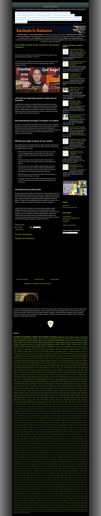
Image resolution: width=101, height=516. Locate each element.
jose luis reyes (58, 491)
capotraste (16, 392)
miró (66, 498)
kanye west (26, 493)
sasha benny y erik (35, 505)
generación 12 (36, 486)
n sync (36, 500)
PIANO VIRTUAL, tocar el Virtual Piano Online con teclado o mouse (76, 89)
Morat (21, 378)
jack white (53, 489)
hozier (28, 425)
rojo (41, 401)
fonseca (67, 353)
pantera (31, 502)
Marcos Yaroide (42, 461)
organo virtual (26, 431)
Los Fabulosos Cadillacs (56, 369)
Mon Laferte (76, 411)
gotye (66, 424)
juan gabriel (65, 349)
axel (87, 351)
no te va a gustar (59, 362)
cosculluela (37, 365)
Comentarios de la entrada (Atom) (41, 283)
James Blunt (39, 452)
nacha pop (66, 399)
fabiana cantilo (33, 424)
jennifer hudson (77, 489)
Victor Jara (59, 363)
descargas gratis (43, 422)
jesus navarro (28, 491)
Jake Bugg (40, 408)
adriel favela (36, 473)
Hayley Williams (45, 450)
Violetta (70, 472)
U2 (54, 346)
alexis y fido (47, 473)
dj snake (60, 392)
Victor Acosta (49, 472)
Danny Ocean (76, 445)
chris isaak (32, 420)
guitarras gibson (17, 395)
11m (68, 436)
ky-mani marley (84, 493)
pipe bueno (61, 502)
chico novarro (26, 420)
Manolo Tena (81, 459)
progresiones (30, 401)
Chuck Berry (59, 406)
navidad (15, 344)
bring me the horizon (28, 365)
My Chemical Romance (29, 388)
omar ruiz (82, 500)
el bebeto (22, 372)
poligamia (66, 502)
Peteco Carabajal (69, 464)
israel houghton (37, 489)
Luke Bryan (53, 459)
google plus (63, 486)
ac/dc (71, 339)
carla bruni (41, 479)
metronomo (24, 399)
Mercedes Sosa (60, 411)
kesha (50, 493)
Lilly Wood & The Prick (82, 456)
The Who (47, 470)
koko (74, 425)
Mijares (83, 461)
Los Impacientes (60, 457)
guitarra (25, 339)
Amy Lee (72, 438)
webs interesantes (47, 511)
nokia (51, 500)
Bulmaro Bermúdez (52, 441)
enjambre (25, 394)
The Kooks (72, 413)
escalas (56, 379)
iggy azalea (32, 425)
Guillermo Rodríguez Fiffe (36, 450)
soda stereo (25, 344)
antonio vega (43, 390)
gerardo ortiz (43, 347)
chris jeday (22, 480)
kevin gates (55, 493)
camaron (86, 477)
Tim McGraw (85, 413)
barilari (17, 477)
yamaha (86, 511)
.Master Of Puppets (29, 369)
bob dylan (79, 390)
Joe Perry (73, 452)
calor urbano (74, 477)
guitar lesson (67, 394)
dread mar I (16, 372)
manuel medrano (43, 367)
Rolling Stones (78, 356)
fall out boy (39, 424)
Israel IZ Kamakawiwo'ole (74, 450)
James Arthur (33, 452)
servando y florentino (20, 507)
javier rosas (63, 489)
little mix (51, 495)
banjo (86, 475)
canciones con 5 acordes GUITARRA (61, 12)
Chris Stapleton (73, 443)
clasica (55, 480)
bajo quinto (71, 475)
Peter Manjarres (77, 464)
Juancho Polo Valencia (74, 454)
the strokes (16, 402)
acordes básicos (17, 390)
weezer (75, 433)
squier (59, 507)
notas (71, 347)
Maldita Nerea (74, 459)
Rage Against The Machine (19, 466)
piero (50, 431)
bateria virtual (47, 370)
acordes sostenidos (65, 415)
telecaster (71, 507)
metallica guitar (16, 498)
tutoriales (85, 342)
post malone (74, 502)
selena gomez (73, 367)
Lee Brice (64, 456)
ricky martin (83, 362)
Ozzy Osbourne (68, 463)
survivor (63, 507)
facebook (66, 484)
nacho (67, 429)
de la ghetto (22, 422)
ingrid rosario (59, 488)
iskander (32, 489)
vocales (40, 511)
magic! (80, 427)
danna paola (16, 422)
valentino (69, 509)
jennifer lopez (85, 489)
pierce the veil (46, 431)
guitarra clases (74, 337)
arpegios (35, 340)
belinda (24, 477)
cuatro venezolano (20, 482)
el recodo (28, 353)
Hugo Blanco (35, 408)
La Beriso (52, 456)
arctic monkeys (63, 355)
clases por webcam (49, 480)
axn (68, 475)
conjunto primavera (74, 420)
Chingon (68, 443)
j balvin (67, 347)
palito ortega (21, 502)
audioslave (56, 417)
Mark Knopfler (46, 411)
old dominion (71, 500)
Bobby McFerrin (41, 406)
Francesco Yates (74, 448)
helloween (74, 379)
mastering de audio (82, 397)
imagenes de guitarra (44, 358)
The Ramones (36, 470)
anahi (18, 417)
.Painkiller (34, 436)
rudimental (15, 505)
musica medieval (23, 500)
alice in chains (60, 473)
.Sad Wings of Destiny (42, 436)
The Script (42, 470)
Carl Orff (71, 441)
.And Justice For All (56, 402)
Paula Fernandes (45, 464)
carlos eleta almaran (56, 479)
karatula (39, 493)
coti (54, 349)
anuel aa (46, 475)
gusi (87, 486)
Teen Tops (79, 468)
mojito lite (75, 498)
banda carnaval (47, 378)
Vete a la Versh (34, 472)
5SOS (23, 355)
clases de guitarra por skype (38, 480)
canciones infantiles (47, 340)
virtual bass (36, 511)
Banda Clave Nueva (49, 440)
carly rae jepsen (65, 479)
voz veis (72, 433)
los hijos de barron (36, 397)
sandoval (61, 431)
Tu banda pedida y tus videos (77, 470)
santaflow (65, 431)
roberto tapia (78, 503)
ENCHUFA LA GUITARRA (50, 7)
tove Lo (46, 509)
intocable (38, 372)
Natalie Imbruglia (43, 463)
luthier (70, 427)
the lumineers (84, 401)
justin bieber (75, 346)
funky (45, 424)
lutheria (21, 229)
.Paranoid (28, 376)
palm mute (27, 502)
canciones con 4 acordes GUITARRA (42, 12)
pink (23, 383)
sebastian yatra (67, 383)
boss (47, 477)
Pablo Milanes (84, 463)
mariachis (30, 374)
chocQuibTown (16, 480)
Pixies (86, 411)
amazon (86, 473)
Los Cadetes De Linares (75, 410)
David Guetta (44, 386)
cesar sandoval (78, 479)
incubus (54, 488)
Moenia (23, 463)
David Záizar (82, 445)
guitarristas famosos (66, 379)
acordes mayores (26, 390)
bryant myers (30, 418)
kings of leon (66, 395)
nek (76, 429)
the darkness (37, 433)
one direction (57, 342)
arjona (15, 340)
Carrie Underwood (22, 443)
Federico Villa (41, 448)
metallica (20, 342)
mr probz (86, 498)
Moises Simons (29, 463)
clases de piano (17, 339)
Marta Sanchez (49, 461)
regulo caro (46, 356)
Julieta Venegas (81, 408)
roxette (86, 503)
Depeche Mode (52, 386)
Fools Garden (58, 448)
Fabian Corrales (34, 448)
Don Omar (85, 376)
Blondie (81, 440)
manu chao (58, 397)
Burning (58, 441)
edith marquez (22, 484)
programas (23, 401)
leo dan (77, 372)
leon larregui (27, 367)
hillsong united (25, 395)
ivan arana (44, 489)
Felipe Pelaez (48, 448)
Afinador (48, 353)
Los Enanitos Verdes (72, 351)
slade (42, 507)
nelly (39, 500)
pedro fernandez (42, 502)
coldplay (50, 349)
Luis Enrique (36, 411)
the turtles (42, 433)
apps (49, 475)
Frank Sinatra (20, 408)
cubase (26, 482)
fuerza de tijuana (21, 486)
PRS (74, 463)
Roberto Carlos (75, 388)
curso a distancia (29, 392)
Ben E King (28, 406)
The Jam (30, 470)
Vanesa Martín (26, 472)
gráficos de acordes (54, 19)
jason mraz (44, 372)
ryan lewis (24, 505)
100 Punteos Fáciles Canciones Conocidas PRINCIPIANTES (75, 102)
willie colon (64, 511)
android (28, 475)
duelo (53, 422)
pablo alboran (56, 344)
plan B (19, 401)
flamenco (46, 394)
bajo (56, 339)
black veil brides (17, 418)
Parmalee (34, 464)
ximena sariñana (80, 511)
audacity (63, 475)
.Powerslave (40, 385)
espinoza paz (58, 349)
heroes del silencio (33, 358)
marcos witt (74, 397)
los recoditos (58, 381)
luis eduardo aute (65, 427)
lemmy (30, 495)
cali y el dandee (60, 378)
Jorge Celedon (22, 454)
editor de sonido (67, 392)
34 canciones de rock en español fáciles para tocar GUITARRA (76, 153)
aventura (15, 365)
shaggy (27, 507)
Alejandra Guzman (40, 438)
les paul (40, 427)
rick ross (65, 503)
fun (43, 424)
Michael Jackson (72, 369)
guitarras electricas (21, 362)
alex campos (28, 370)
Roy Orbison (81, 466)
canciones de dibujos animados (73, 342)
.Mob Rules (29, 436)
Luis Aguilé (33, 459)
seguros (68, 505)
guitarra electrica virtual (75, 424)
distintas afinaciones (76, 482)
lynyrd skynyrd (75, 427)
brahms (50, 477)
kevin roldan (60, 395)
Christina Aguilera (20, 445)
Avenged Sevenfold (66, 385)
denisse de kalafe (35, 422)
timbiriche (19, 509)
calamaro (23, 353)
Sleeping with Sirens (44, 468)
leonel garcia (82, 372)
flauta (18, 340)
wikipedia (71, 358)
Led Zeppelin (83, 358)
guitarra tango (84, 424)
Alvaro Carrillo (60, 438)
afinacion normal (73, 415)
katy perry (69, 372)
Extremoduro (27, 448)
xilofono (74, 511)
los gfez (28, 397)
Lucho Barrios (29, 411)
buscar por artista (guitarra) (74, 17)
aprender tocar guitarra (40, 360)
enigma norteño (26, 424)
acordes (72, 363)
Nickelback (82, 411)
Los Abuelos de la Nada (30, 457)
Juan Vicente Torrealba (58, 454)
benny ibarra (68, 417)
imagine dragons (60, 365)
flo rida (50, 394)
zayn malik (20, 434)
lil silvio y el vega (41, 495)
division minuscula (35, 379)
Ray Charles (37, 466)
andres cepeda (36, 346)
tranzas (33, 402)
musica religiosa (17, 383)
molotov (61, 399)
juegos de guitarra (77, 365)
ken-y (42, 493)
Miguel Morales (77, 461)
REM (61, 388)
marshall (30, 429)
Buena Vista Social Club (50, 406)
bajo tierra (77, 475)
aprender (29, 339)
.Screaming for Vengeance (42, 404)
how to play (36, 488)
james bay (58, 489)
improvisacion (49, 488)
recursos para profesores (45, 503)
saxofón (41, 505)
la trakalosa (52, 381)
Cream (52, 445)
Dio (63, 406)
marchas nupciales (37, 496)
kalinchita (21, 493)
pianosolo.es (66, 205)
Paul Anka (38, 464)
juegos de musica (74, 353)
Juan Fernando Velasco (72, 408)
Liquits (14, 457)
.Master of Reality (20, 376)
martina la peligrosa (65, 496)
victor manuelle (20, 511)
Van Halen (20, 472)
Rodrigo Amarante (69, 466)
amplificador (35, 370)
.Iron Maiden (79, 374)
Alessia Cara (47, 438)
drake (14, 484)
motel (78, 498)
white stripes (42, 402)
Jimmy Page (52, 408)
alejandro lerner (36, 390)
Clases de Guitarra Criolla (80, 339)
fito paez (41, 394)
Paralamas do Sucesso (26, 464)
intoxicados (75, 488)
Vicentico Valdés (42, 472)
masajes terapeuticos (75, 496)
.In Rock (86, 434)
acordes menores (49, 415)
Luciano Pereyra (27, 459)
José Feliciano (38, 369)
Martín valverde (53, 411)
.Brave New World (42, 434)
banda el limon (57, 360)
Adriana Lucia (20, 438)
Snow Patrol (59, 413)
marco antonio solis (22, 374)
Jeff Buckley (71, 386)
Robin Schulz (34, 413)
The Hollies (25, 470)
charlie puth (22, 392)
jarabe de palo (68, 365)
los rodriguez (65, 381)
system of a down (47, 374)
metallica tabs (43, 429)
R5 (18, 413)
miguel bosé (59, 429)
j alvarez (48, 489)
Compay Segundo (29, 445)
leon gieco (35, 427)
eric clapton (51, 379)
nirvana (67, 339)
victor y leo (27, 511)
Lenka (68, 456)
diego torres (50, 392)
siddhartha (70, 431)
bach (42, 370)
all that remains (67, 473)
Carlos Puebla (84, 441)
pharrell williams (54, 502)
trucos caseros (59, 509)
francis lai (85, 484)
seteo (60, 401)
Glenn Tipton (85, 448)
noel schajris (73, 399)
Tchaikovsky (74, 468)
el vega (27, 484)
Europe (86, 447)
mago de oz (76, 381)
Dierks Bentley (30, 447)
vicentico (23, 363)
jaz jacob (68, 489)
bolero (43, 477)
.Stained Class (51, 436)
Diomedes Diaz (37, 447)
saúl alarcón (46, 505)
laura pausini (25, 427)
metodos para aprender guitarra (55, 498)
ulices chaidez (55, 374)
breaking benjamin (56, 477)
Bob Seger (23, 441)
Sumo (69, 468)
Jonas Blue (15, 454)
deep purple (38, 349)
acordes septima (57, 415)
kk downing (74, 493)
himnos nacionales (29, 488)
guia (79, 486)
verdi (72, 509)
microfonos (53, 429)
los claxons (52, 358)
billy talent (77, 417)
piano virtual (67, 362)
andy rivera (22, 417)
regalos (53, 503)
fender (83, 360)
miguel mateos (40, 399)
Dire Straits (45, 363)
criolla (14, 482)
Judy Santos (16, 456)
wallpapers (52, 351)
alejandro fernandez (22, 351)
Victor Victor (55, 472)
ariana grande (49, 360)
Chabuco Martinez (38, 443)
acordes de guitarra (22, 337)
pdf (69, 367)
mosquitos (65, 221)
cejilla (39, 340)
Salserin (28, 468)
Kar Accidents (34, 456)
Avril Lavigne (74, 385)
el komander (78, 360)
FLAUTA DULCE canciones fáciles (37, 17)
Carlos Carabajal (77, 441)
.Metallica (34, 385)
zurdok (25, 512)
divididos (56, 392)
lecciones (31, 427)
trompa (50, 509)
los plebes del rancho (74, 349)
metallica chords (84, 496)
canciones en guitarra (56, 418)
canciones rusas (34, 479)
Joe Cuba (68, 452)
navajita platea (72, 429)
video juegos (76, 347)
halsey (14, 488)
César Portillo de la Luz (59, 445)
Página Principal (39, 279)
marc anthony (52, 367)
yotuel (82, 433)
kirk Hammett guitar (62, 493)
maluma (80, 346)
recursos (45, 19)
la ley (47, 381)
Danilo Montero (68, 445)
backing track (39, 378)
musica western (30, 500)
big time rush (39, 477)
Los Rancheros (67, 457)
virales (31, 511)
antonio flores (28, 417)
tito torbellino (48, 433)
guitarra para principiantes (45, 342)
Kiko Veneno (47, 456)
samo (49, 401)
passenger (35, 502)
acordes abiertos (41, 415)
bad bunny (71, 390)
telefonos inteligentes (24, 433)
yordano (18, 512)
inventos (17, 489)
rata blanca (26, 503)
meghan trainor (35, 429)
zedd (24, 434)
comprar (59, 480)
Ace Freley (58, 376)
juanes (39, 344)
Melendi (29, 342)
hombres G (33, 372)
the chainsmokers (83, 383)
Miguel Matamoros (69, 411)
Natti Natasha (54, 463)
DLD (86, 349)
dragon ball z (44, 379)
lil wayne (47, 495)
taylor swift (51, 356)
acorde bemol (34, 415)
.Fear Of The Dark (71, 374)
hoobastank (23, 425)
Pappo (19, 464)
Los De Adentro (52, 457)
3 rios (64, 404)
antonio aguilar (40, 475)
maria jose (58, 496)
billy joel (73, 417)
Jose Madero (38, 454)
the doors (15, 385)
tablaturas (61, 337)
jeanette (72, 489)
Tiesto (50, 470)
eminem (84, 422)
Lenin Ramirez (53, 410)
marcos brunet (52, 496)
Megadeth (47, 355)
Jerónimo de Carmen (21, 61)
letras (67, 337)
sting (83, 431)
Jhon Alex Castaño (61, 452)
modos (63, 429)
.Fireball (58, 434)
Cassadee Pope (30, 443)
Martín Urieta (57, 461)
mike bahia (56, 399)
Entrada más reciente (22, 279)
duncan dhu (57, 422)
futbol (61, 394)
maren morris (59, 367)
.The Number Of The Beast (48, 376)
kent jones (46, 493)
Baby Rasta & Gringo (39, 440)
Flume (52, 448)
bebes (21, 477)
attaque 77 (51, 417)
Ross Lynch (75, 466)
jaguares (44, 425)
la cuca (80, 425)
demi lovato (28, 422)
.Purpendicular (19, 404)
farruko (42, 365)
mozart (81, 498)
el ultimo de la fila (18, 394)
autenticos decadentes (58, 390)
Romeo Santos (17, 349)
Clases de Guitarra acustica (44, 337)
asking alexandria (44, 417)
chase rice (85, 479)
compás (63, 480)
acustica (28, 473)
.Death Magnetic (52, 434)
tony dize (42, 509)
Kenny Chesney (34, 410)
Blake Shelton (34, 406)
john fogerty (49, 425)
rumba (19, 505)
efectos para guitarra (73, 355)
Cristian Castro (33, 386)
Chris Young (80, 443)
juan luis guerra (63, 372)
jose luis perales (69, 425)
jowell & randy (74, 491)
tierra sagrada (23, 402)
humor (41, 488)
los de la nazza (66, 495)
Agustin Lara (26, 438)
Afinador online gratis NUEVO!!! (33, 19)
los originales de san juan (82, 495)
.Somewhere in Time (36, 376)
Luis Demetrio (39, 459)
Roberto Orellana (48, 466)
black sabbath (16, 353)
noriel (54, 500)
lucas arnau (57, 427)
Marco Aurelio (35, 461)
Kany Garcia (27, 456)
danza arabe (66, 220)
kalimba (44, 381)
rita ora (72, 503)
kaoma (31, 493)
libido (32, 367)
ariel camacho (28, 340)
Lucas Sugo (20, 459)
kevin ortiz (54, 395)
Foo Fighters (42, 355)
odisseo (61, 500)
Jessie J (46, 408)
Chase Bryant (63, 443)
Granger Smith (26, 450)
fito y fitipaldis (61, 353)
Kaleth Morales (46, 369)
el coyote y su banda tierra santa (68, 422)
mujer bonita (16, 500)
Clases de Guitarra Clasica (68, 344)
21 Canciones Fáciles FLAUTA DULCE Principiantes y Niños (75, 75)
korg (77, 425)
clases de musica (69, 370)
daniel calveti (43, 392)
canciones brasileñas (25, 479)
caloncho (69, 477)
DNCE (39, 386)
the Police (83, 507)
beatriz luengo (62, 417)
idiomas (79, 379)
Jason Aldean (46, 452)
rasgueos (63, 347)
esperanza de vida (60, 484)
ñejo (29, 512)
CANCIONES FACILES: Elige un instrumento (56, 17)
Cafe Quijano (66, 441)
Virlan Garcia (66, 363)
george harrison (57, 424)
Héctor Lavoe (57, 450)
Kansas (22, 456)
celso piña (74, 418)
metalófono (38, 498)
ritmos (20, 344)
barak (14, 477)
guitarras (53, 365)
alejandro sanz (64, 340)
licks (35, 495)
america (15, 417)
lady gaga (21, 367)
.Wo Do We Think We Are (61, 436)
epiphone (45, 484)
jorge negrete (62, 425)
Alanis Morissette (77, 404)
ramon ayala (37, 401)
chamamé (21, 420)
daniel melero (36, 482)
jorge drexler (56, 425)
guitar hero (82, 486)
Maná (22, 340)
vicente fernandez (47, 344)
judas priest (58, 346)
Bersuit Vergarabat (83, 385)
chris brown (71, 378)
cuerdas (30, 482)
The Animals (85, 468)
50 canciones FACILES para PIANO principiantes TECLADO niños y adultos (77, 116)
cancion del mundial (46, 418)
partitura (15, 347)
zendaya (22, 512)
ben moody (28, 477)
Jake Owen (27, 452)
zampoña (15, 434)
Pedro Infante (80, 369)
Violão (73, 472)
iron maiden (84, 340)
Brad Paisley (29, 441)
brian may (23, 418)
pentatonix (48, 502)
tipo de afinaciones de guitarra (28, 509)
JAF (18, 452)
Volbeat (15, 415)
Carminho (15, 443)
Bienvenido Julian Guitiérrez (65, 440)
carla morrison (65, 360)
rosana (40, 374)
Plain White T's (84, 464)
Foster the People (65, 448)
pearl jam (32, 431)
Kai (20, 456)
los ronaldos (52, 427)
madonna (52, 397)
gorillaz (62, 424)
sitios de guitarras (37, 507)
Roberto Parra (55, 466)
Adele (44, 353)
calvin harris (80, 477)
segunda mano (62, 505)
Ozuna (52, 355)
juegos (28, 362)
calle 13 (66, 378)
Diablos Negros (16, 447)
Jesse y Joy (33, 344)
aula (66, 475)
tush (52, 433)
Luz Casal (58, 459)
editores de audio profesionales (80, 392)
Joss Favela (63, 408)
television (62, 358)
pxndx (84, 353)
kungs (78, 493)
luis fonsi (36, 367)
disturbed (49, 422)
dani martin (37, 392)
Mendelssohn (63, 461)
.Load (14, 436)
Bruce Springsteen (37, 441)
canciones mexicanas (74, 340)
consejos (67, 480)
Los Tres (65, 369)
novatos (65, 367)
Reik (62, 342)
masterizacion (16, 399)
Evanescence (76, 406)
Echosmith (60, 447)
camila (29, 349)
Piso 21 (58, 388)
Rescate (42, 466)
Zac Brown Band (84, 472)
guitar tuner (73, 394)
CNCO (52, 353)
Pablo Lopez (78, 463)
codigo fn (68, 420)
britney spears (64, 477)
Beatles (53, 339)
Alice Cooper (16, 406)
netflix (79, 429)
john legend (48, 395)
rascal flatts (21, 503)
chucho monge (38, 420)
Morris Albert (36, 463)
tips (36, 509)
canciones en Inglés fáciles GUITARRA (24, 15)
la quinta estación (74, 395)
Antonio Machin (20, 440)
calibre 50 (33, 347)
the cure (31, 433)
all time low (74, 473)
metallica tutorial (32, 498)
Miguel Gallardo (70, 461)
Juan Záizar (66, 454)
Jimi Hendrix (16, 378)
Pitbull (86, 369)
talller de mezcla (76, 401)
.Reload (24, 404)
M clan (62, 459)
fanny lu (70, 484)
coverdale (78, 480)
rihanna (58, 358)
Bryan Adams (44, 441)
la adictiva (41, 362)
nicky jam (85, 346)
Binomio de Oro (75, 440)
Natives (48, 463)
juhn (84, 491)
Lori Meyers (21, 457)
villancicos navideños (47, 346)
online (78, 399)
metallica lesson (24, 498)
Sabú (25, 468)
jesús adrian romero (42, 491)
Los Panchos (23, 411)
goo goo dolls (52, 486)
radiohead (48, 383)
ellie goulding (79, 422)
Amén (84, 438)
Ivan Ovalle (82, 450)
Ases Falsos (57, 385)
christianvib (84, 337)
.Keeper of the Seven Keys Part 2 (75, 402)
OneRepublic (49, 388)
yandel (24, 385)
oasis (59, 347)
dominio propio (84, 482)
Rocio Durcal (61, 466)
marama (53, 362)
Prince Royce (81, 351)
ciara (43, 420)
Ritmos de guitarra (20, 19)
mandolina (30, 496)
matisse (30, 356)
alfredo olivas (54, 473)
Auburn (33, 440)
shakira (47, 351)
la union (84, 425)
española (54, 484)
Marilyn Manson (52, 363)
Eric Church (81, 447)
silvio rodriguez (82, 367)
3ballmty (81, 436)
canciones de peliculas (44, 339)
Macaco (41, 411)
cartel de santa (67, 418)
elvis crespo (31, 484)
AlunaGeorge (54, 438)
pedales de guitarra (38, 356)
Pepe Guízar (62, 464)
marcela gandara (65, 397)
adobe (31, 473)
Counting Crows (46, 445)
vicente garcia (57, 433)
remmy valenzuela (75, 362)
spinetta (56, 507)
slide (66, 401)
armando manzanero (55, 475)
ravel (31, 503)
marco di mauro (45, 496)
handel (23, 488)
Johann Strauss (79, 452)
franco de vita (56, 394)
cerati (32, 349)
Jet (48, 408)
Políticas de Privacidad (21, 22)
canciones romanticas (56, 370)
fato (38, 394)
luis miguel (42, 351)
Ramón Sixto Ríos (30, 466)
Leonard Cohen (73, 456)
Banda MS (56, 340)
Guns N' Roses (70, 356)
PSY (54, 388)
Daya (86, 445)
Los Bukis (19, 388)
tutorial (20, 385)
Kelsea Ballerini (27, 410)
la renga (81, 395)
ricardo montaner (58, 383)
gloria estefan (45, 486)
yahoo (79, 433)
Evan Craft (21, 448)
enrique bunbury (24, 358)
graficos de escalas (65, 19)
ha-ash (32, 353)
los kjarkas (73, 495)
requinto (35, 339)
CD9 (62, 441)
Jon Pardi (85, 452)
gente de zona (50, 424)
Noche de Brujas (61, 463)
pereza (15, 401)
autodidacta (85, 363)
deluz (54, 482)
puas (53, 431)
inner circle (64, 488)
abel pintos (28, 347)
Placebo (15, 413)
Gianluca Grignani (27, 408)
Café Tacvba (35, 355)
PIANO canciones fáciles (21, 17)
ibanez (31, 395)
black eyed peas (84, 417)
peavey (35, 431)
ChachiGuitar (46, 443)
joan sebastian (50, 347)
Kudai (39, 410)
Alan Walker (32, 438)
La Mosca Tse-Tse (45, 410)
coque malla (82, 420)
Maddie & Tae (67, 459)
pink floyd (28, 346)
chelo (63, 370)
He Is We (52, 450)
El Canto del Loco (68, 406)
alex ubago (28, 378)
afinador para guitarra (83, 415)
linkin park (20, 356)
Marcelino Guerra (27, 461)
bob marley (24, 349)
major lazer (85, 427)
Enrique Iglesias (84, 347)
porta (70, 502)
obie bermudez (19, 431)
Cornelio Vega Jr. (24, 386)
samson (28, 505)
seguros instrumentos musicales (77, 505)
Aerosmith (46, 385)
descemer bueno (60, 482)
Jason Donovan (53, 452)
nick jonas (48, 500)
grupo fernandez (70, 486)
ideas (44, 488)
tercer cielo (75, 507)
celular (73, 479)
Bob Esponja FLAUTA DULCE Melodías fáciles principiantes (76, 166)
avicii (39, 370)
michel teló (48, 429)
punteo (44, 383)
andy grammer (33, 475)
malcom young (16, 429)
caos (63, 418)
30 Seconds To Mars (74, 436)
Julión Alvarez (21, 347)
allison (24, 360)
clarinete (30, 480)
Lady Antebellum (58, 456)
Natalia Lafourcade (40, 388)
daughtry (41, 482)
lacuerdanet (16, 495)
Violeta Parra (21, 370)
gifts (41, 486)
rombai (82, 503)
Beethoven (64, 376)
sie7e (63, 401)
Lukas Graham (46, 459)
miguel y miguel (48, 399)
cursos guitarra (67, 346)
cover (86, 420)
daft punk (28, 379)
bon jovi (53, 378)
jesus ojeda (34, 491)
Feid (84, 406)
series (25, 342)
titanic (38, 509)
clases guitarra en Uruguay (59, 420)
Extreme (81, 406)
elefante (56, 353)
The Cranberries (65, 413)
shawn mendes (38, 353)
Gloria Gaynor (16, 450)
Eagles (66, 386)
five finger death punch (78, 484)
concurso (19, 379)
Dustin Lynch (55, 447)
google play (57, 486)
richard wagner (59, 503)
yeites (14, 512)
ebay (17, 484)
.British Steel (64, 402)
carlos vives (72, 360)
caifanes (30, 351)
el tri (26, 372)
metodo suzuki (44, 498)
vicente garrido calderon (79, 509)
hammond (19, 488)
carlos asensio (47, 479)
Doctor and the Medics (47, 447)
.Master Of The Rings (21, 436)
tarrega (66, 507)
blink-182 (20, 365)
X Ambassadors (20, 415)
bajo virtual (82, 475)
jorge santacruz (51, 491)
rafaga (16, 503)
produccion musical (29, 383)
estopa (80, 355)
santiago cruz (54, 401)
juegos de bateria (28, 381)
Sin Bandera (44, 349)
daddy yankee (84, 370)
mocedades (69, 498)
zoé (62, 346)
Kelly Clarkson (40, 456)
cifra (26, 480)
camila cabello (16, 479)
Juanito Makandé (84, 454)
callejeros (85, 390)
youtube (86, 433)
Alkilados (51, 385)
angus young (78, 363)
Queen (15, 351)
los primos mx (45, 427)
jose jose (57, 372)
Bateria (15, 342)
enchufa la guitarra (39, 484)
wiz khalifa (69, 511)
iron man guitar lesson (25, 489)
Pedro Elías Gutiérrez (54, 464)
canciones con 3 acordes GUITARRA (24, 12)
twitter (37, 402)
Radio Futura (22, 413)
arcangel (50, 390)
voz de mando (63, 374)
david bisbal (16, 358)
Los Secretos (83, 457)
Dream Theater (60, 386)
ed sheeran (22, 346)
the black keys (74, 383)
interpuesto (70, 488)
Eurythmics (15, 448)
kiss (74, 372)
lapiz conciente (22, 495)
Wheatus (77, 472)
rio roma (83, 349)
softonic (70, 401)
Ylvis (26, 415)
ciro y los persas (48, 420)
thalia (80, 507)
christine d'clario (78, 378)
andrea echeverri (22, 475)
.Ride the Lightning (31, 404)
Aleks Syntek (85, 404)
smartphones (78, 431)
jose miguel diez (66, 491)
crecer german (84, 480)
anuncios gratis (30, 360)
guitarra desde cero (76, 19)
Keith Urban (20, 410)
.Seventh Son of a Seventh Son (55, 404)
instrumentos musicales (39, 395)
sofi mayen (46, 507)
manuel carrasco (83, 381)
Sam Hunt (33, 468)
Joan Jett (58, 408)
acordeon (24, 473)
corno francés (73, 480)
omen (86, 500)
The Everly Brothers (18, 470)
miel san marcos (31, 399)
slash (74, 431)
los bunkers (47, 362)
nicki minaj (83, 429)
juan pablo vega (20, 381)
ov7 (81, 399)
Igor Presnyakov (64, 450)
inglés (83, 379)
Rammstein (28, 413)
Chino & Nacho (78, 376)
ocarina (57, 500)
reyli (52, 383)
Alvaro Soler (22, 406)
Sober (50, 468)
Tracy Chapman (65, 470)
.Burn (47, 434)
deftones (51, 482)
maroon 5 (25, 356)
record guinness (36, 503)
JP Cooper (21, 452)
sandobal (57, 431)
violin (68, 433)
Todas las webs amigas (69, 225)
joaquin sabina (50, 372)
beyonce (34, 477)
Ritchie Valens (67, 388)
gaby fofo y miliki (29, 486)
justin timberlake (37, 381)
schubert (51, 505)
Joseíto (50, 454)
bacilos (66, 390)
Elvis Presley (75, 447)
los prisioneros (45, 397)
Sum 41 (66, 468)
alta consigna (80, 473)
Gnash (21, 450)
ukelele (67, 358)
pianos (80, 353)
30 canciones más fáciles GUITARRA (43, 15)
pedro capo (40, 431)
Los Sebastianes (75, 457)
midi (63, 498)
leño (33, 495)
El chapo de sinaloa (67, 447)
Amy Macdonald (78, 438)
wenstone (53, 511)
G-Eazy (79, 448)
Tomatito (60, 470)
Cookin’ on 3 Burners (38, 445)
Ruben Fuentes (20, 468)
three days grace (59, 356)
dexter (65, 482)
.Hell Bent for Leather (73, 434)
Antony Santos (27, 440)
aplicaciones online (36, 417)
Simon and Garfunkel (51, 413)
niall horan (42, 500)
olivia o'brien (77, 500)
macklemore (16, 496)
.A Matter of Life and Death (31, 434)
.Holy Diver (81, 434)
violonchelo (20, 369)
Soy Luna (57, 355)
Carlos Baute (16, 386)
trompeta (54, 509)
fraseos (15, 486)
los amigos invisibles (58, 495)
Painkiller (15, 464)
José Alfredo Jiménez (60, 351)
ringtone (69, 503)
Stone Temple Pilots (59, 468)
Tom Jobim (55, 470)
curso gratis (77, 370)
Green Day (35, 342)
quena (83, 502)
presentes (79, 502)
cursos (24, 379)
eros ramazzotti (32, 394)
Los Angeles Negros (65, 410)
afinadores (85, 356)
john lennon (36, 351)
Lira (17, 457)
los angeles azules (20, 397)
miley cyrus (36, 374)
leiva (27, 495)
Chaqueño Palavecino (54, 443)
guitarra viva (61, 339)
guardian (76, 486)
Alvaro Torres (67, 438)
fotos (59, 379)
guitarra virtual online (82, 394)
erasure (49, 484)
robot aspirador (67, 216)
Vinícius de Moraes (63, 472)
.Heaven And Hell (64, 434)
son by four (51, 507)
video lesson (64, 433)
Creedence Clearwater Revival (33, 363)
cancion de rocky (37, 418)
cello (70, 479)
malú (27, 496)
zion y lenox (49, 402)
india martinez (39, 425)
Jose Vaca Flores (45, 454)
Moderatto (19, 463)
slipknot (18, 363)
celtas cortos (80, 418)
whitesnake (58, 511)
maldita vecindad (24, 429)
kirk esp (69, 493)
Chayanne (77, 358)
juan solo (80, 491)
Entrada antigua (54, 279)
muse (56, 347)
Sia (24, 378)
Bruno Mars (28, 355)
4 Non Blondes (69, 404)
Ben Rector (56, 440)
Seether (37, 468)
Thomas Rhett (78, 413)
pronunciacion (38, 383)
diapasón (69, 482)
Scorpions (82, 388)
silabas (30, 507)
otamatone (15, 502)
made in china (22, 496)
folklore (38, 347)
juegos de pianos (34, 362)
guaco (68, 424)
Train (86, 388)
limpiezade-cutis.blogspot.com (71, 218)
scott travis (56, 505)
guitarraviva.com (17, 425)
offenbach (66, 500)
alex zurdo (42, 473)
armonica (33, 378)
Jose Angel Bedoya (30, 454)
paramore (85, 399)
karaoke (35, 493)
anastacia (15, 475)
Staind (53, 468)
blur (76, 390)
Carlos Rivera (70, 376)
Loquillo (58, 410)
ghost (28, 372)
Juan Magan (78, 386)
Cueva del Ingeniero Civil (70, 207)
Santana (15, 370)
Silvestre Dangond (41, 413)
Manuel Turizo (19, 461)
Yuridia (28, 415)
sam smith (45, 401)
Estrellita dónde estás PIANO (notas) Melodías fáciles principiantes (77, 63)
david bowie (46, 482)
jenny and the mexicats (18, 491)
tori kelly (29, 402)
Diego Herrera (24, 447)
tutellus (65, 509)
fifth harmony (47, 365)
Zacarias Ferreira (17, 473)
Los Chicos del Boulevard (42, 457)
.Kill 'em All (29, 385)
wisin (65, 356)
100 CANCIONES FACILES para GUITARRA (63, 15)
